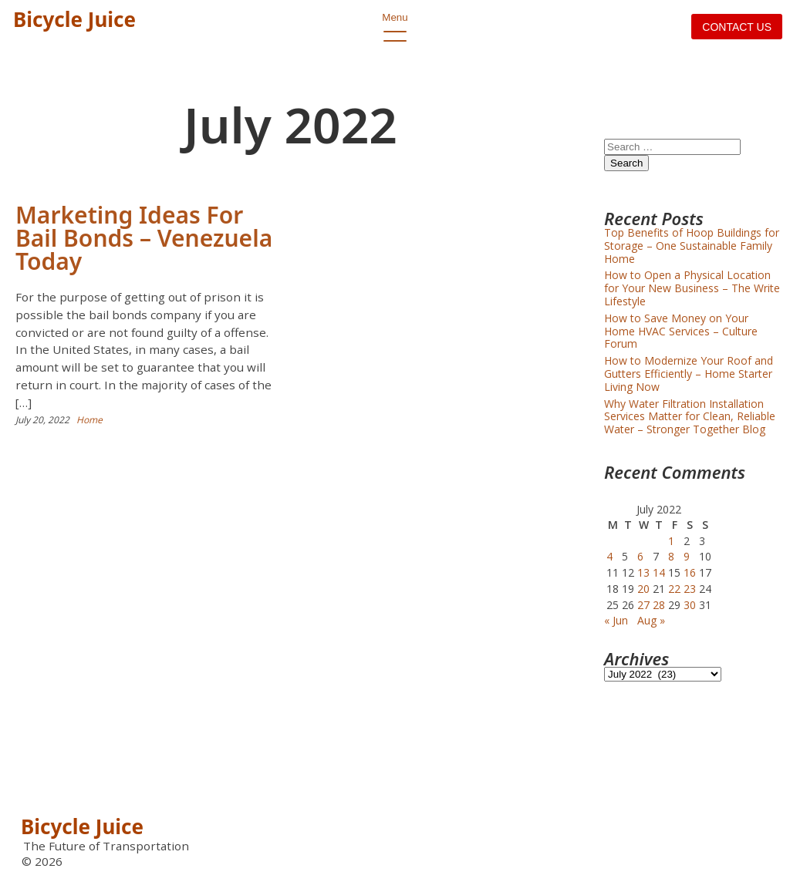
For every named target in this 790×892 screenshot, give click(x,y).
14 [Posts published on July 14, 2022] (659, 572)
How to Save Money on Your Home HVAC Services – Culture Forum (681, 331)
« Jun (616, 620)
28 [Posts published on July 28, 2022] (659, 604)
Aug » (651, 620)
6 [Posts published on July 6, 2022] (640, 556)
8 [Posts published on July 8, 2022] (671, 556)
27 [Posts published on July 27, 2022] (643, 604)
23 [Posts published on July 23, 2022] (690, 588)
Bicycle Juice (74, 19)
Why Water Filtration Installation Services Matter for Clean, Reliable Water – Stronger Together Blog (689, 416)
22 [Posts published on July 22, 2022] (674, 588)
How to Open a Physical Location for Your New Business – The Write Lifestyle (692, 288)
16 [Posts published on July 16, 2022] (690, 572)
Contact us (736, 27)
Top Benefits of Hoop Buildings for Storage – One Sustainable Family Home (691, 245)
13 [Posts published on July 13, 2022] (643, 572)
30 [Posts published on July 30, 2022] (690, 604)
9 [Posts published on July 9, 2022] (687, 556)
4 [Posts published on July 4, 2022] (609, 556)
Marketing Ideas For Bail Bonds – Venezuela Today (143, 238)
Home (89, 419)
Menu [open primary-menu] (395, 27)
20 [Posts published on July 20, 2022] (643, 588)
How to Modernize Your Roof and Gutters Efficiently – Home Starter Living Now (688, 373)
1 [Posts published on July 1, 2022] (671, 541)
